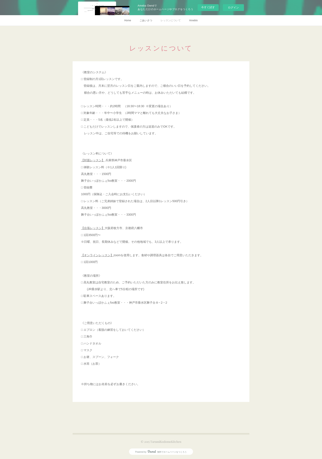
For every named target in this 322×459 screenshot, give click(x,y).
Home (127, 20)
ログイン (233, 7)
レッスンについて (171, 20)
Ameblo (193, 20)
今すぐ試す (208, 7)
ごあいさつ (146, 20)
